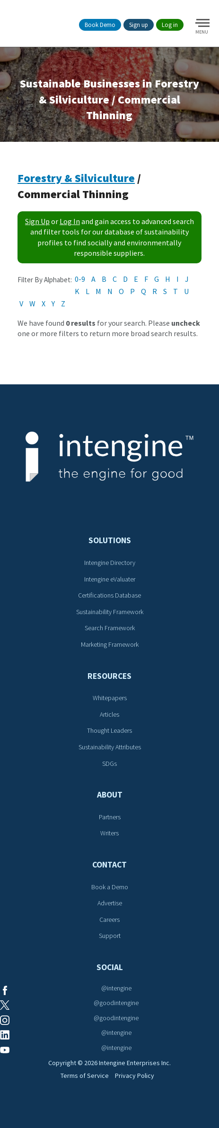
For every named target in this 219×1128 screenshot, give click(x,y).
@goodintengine (116, 1002)
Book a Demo (109, 887)
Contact (109, 864)
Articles (109, 714)
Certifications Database (109, 595)
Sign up (138, 25)
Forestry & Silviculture (76, 178)
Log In (70, 221)
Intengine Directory (109, 562)
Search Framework (110, 628)
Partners (110, 817)
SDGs (109, 763)
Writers (109, 833)
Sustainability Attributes (110, 747)
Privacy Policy (134, 1075)
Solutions (109, 540)
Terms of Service (85, 1075)
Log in (170, 25)
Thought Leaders (109, 730)
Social (109, 967)
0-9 (80, 279)
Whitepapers (110, 698)
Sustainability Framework (109, 611)
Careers (109, 919)
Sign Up (37, 221)
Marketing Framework (110, 644)
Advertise (109, 903)
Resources (109, 676)
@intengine (116, 988)
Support (110, 935)
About (110, 795)
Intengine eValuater (109, 579)
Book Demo (100, 25)
